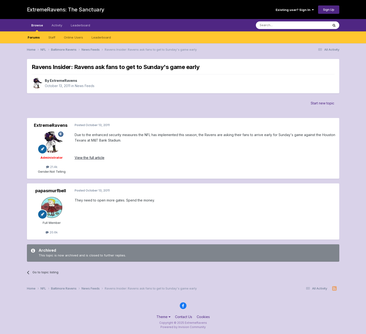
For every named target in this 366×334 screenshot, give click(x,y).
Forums (34, 37)
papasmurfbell (50, 190)
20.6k (52, 232)
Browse (37, 27)
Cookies (203, 317)
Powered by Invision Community (183, 327)
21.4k (51, 167)
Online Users (73, 37)
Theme (163, 317)
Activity (57, 25)
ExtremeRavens (63, 81)
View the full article (89, 158)
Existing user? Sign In (295, 10)
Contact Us (183, 317)
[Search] (280, 25)
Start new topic (322, 103)
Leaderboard (101, 37)
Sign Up (328, 9)
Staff (51, 37)
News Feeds (84, 86)
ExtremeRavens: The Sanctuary (65, 9)
